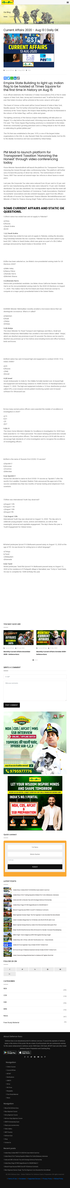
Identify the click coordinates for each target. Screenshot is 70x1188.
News (8, 1098)
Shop (6, 1139)
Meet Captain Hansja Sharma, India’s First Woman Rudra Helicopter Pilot (35, 925)
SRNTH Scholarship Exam (12, 1122)
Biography (10, 1091)
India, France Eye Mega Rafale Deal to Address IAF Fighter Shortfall (33, 955)
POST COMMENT (11, 705)
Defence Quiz (8, 1135)
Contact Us (8, 1142)
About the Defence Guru (12, 1108)
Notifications (10, 1077)
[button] (33, 660)
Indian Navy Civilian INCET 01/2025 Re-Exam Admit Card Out (31, 890)
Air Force (9, 1087)
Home (5, 17)
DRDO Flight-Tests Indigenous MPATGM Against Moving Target (32, 935)
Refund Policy (58, 1179)
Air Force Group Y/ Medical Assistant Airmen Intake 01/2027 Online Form (34, 950)
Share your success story (12, 1125)
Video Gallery (8, 1128)
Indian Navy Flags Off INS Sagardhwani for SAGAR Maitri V (30, 905)
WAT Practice (8, 1132)
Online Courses (11, 1066)
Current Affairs (11, 1070)
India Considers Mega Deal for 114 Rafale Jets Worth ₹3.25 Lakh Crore (34, 920)
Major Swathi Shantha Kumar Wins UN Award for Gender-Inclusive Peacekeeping (37, 930)
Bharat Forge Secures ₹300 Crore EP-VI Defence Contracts (30, 910)
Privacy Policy (47, 1179)
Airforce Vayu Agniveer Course (13, 1118)
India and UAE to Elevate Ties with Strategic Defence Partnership (32, 900)
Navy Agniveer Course (11, 1111)
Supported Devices (34, 1179)
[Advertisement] (35, 607)
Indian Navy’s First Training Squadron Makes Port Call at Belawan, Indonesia (36, 895)
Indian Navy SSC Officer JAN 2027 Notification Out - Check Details (33, 940)
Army (8, 1084)
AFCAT (9, 1073)
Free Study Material (12, 1094)
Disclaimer (22, 1179)
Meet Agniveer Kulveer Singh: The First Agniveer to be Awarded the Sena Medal (36, 915)
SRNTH (9, 1080)
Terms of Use (12, 1179)
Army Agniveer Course (11, 1115)
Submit (35, 867)
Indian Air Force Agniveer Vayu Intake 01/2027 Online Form (30, 945)
